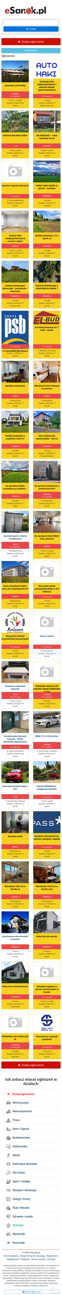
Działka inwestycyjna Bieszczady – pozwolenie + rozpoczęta (15, 288)
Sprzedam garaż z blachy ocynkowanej (15, 537)
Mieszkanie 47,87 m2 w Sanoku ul (15, 887)
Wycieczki (15, 1234)
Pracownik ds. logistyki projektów (47, 1038)
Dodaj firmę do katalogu (32, 1255)
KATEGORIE (31, 50)
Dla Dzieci (15, 1173)
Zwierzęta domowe (21, 1164)
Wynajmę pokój (15, 836)
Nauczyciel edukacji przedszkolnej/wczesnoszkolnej (17, 637)
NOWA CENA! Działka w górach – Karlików (47, 187)
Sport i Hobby (18, 1182)
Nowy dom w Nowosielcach (15, 986)
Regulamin (52, 1255)
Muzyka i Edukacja (21, 1190)
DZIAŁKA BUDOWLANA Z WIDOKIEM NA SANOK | (47, 287)
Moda (13, 1155)
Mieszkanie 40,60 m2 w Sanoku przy (47, 887)
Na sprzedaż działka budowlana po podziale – (15, 487)
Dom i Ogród (17, 1129)
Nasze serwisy (38, 1259)
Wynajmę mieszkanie (15, 386)
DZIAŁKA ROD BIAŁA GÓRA (15, 135)
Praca (13, 1120)
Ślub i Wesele (17, 1208)
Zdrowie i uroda (19, 1217)
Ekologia (15, 1225)
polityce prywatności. (40, 1285)
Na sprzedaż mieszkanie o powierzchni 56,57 (47, 487)
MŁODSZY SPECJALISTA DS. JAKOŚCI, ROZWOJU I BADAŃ (47, 837)
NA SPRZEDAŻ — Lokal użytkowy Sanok (47, 137)
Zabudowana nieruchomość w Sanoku (15, 937)
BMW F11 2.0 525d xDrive (46, 736)
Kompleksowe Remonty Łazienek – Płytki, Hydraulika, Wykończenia (15, 739)
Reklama (25, 1259)
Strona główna (11, 1255)
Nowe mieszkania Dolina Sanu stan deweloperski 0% (15, 587)
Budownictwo (18, 1138)
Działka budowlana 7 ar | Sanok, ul (47, 237)
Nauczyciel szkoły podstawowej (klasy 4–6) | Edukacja (46, 589)
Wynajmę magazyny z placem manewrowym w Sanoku (46, 989)
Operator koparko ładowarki (15, 185)
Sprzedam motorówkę (15, 85)
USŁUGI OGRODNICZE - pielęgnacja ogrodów (46, 787)
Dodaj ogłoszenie (31, 42)
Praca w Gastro (47, 636)
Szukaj (31, 29)
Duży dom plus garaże (46, 936)
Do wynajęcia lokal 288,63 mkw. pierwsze (47, 537)
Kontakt (51, 1259)
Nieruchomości (19, 1111)
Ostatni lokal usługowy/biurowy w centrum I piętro (15, 238)
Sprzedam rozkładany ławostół (15, 687)
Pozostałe (16, 1243)
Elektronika (16, 1147)
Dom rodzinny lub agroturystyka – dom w (47, 437)
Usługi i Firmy (18, 1199)
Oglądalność (13, 1259)
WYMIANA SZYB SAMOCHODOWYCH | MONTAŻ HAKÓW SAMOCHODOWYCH (46, 85)
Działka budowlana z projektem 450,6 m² (15, 437)
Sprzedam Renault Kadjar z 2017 (15, 787)
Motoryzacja (17, 1103)
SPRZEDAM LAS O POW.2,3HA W (15, 1038)
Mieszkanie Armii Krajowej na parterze (46, 387)
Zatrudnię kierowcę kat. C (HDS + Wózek (47, 328)
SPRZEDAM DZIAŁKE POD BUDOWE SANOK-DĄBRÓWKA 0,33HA (46, 689)
